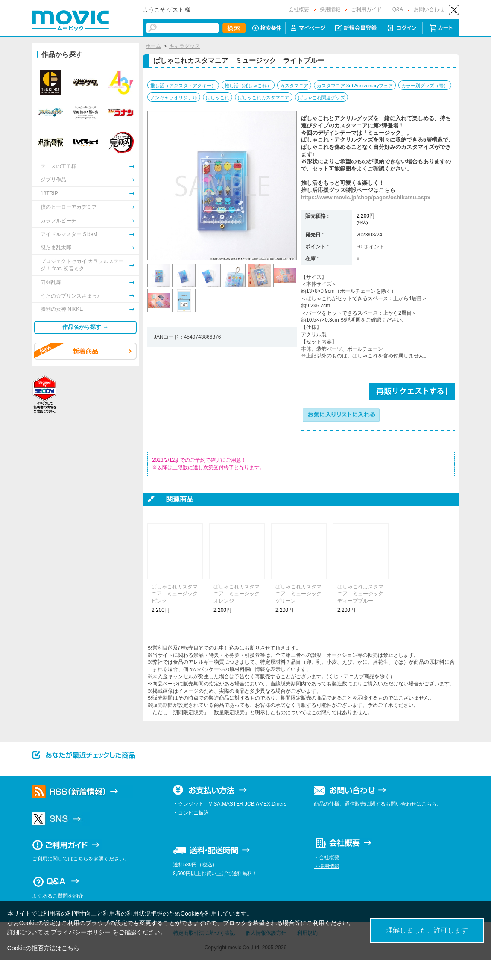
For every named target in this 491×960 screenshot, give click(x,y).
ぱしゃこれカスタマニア (263, 97)
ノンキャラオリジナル (173, 97)
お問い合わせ (429, 9)
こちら (70, 948)
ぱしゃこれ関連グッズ (321, 97)
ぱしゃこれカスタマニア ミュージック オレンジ (239, 594)
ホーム (153, 46)
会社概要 (299, 9)
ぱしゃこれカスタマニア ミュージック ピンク (177, 594)
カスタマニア (294, 85)
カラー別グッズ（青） (424, 85)
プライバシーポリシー (81, 932)
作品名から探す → (85, 327)
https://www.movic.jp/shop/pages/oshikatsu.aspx (365, 197)
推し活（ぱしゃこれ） (248, 85)
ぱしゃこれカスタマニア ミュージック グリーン (301, 594)
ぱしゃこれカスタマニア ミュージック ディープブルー (363, 594)
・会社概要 (326, 857)
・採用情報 (326, 866)
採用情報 (330, 9)
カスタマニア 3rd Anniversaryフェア (355, 85)
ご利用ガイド (366, 9)
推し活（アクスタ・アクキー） (183, 85)
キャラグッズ (184, 46)
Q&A (397, 9)
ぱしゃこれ (217, 97)
